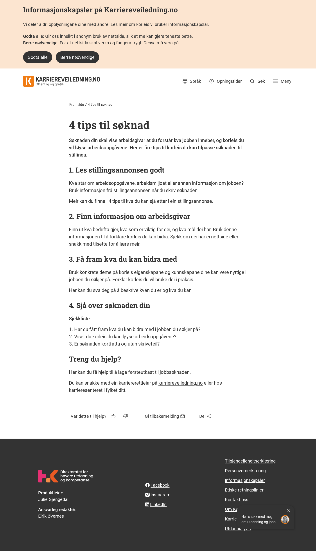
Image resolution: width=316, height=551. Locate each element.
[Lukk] (289, 510)
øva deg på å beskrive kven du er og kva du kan (142, 290)
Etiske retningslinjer (244, 490)
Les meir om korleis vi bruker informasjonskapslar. (160, 24)
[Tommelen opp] (113, 416)
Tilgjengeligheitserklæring (250, 461)
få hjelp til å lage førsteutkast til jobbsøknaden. (142, 372)
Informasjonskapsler (245, 480)
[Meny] (281, 81)
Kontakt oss (236, 499)
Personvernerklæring (245, 470)
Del (205, 416)
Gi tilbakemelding (165, 416)
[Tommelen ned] (126, 416)
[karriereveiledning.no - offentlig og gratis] (61, 81)
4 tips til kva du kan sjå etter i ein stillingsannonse (160, 201)
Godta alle (38, 57)
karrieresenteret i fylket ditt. (98, 390)
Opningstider (225, 81)
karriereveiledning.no (180, 383)
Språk (191, 81)
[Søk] (257, 81)
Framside (76, 105)
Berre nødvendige (77, 57)
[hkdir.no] (65, 476)
